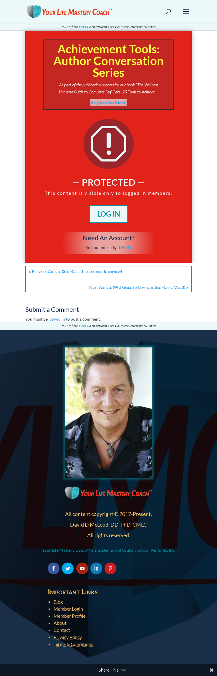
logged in (57, 318)
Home (83, 27)
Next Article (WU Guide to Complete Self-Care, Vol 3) (137, 287)
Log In (108, 214)
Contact (62, 630)
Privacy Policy (68, 637)
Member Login (68, 608)
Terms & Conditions (73, 644)
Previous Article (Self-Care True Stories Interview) (77, 271)
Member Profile (69, 616)
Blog (58, 601)
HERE (126, 247)
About (60, 623)
